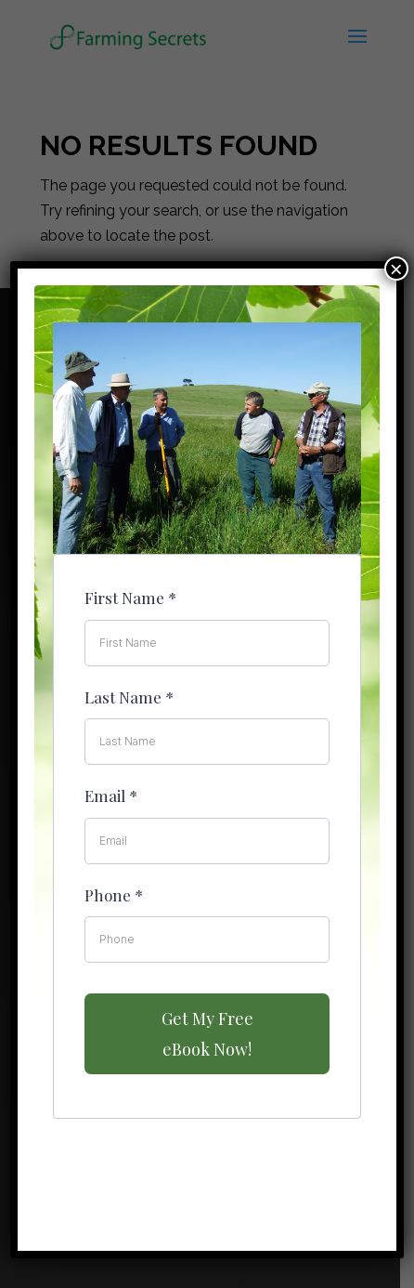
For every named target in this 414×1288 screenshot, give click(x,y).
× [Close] (396, 268)
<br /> (207, 635)
